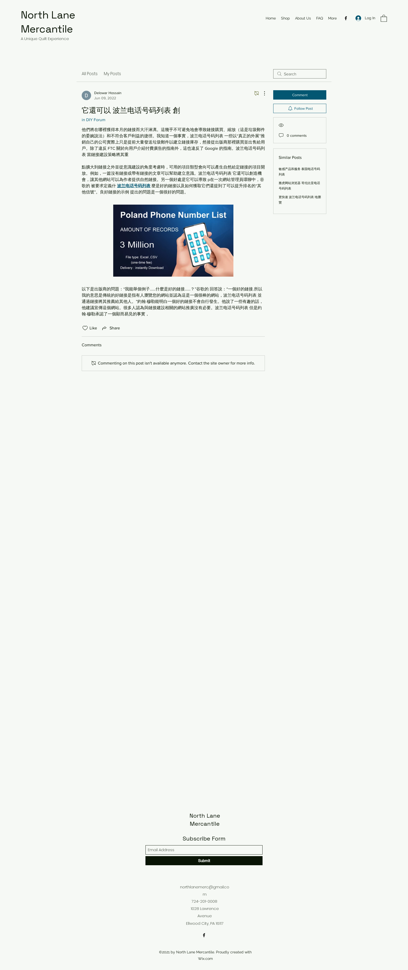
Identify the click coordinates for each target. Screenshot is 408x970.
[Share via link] (110, 328)
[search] (299, 74)
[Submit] (204, 860)
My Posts (112, 74)
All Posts (90, 74)
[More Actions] (262, 93)
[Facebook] (345, 18)
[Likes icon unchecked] (85, 328)
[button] (384, 18)
